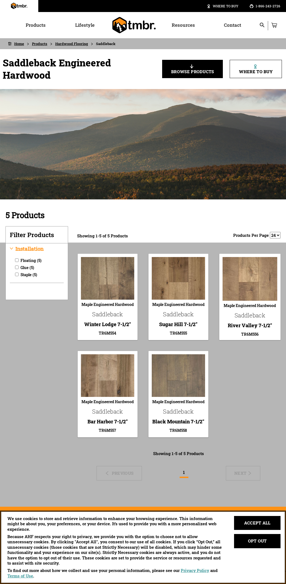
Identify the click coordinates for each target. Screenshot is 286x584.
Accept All (257, 523)
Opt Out (257, 541)
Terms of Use (20, 576)
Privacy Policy (195, 570)
